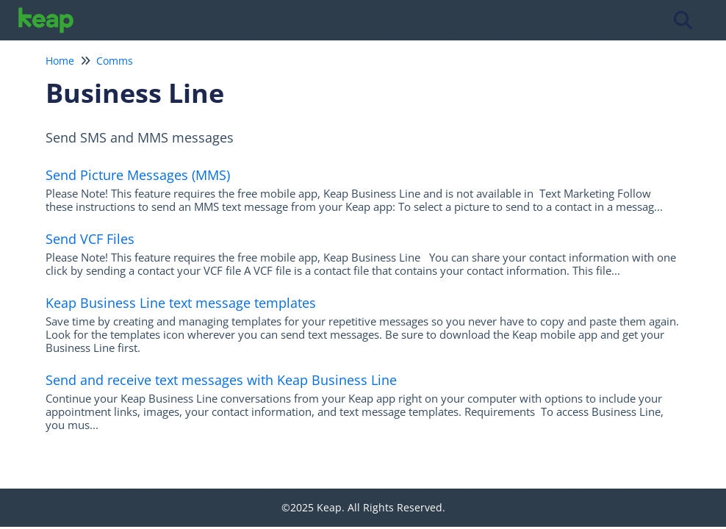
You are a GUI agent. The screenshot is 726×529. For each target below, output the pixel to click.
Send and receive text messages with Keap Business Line (221, 380)
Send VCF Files (90, 239)
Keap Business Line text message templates (181, 303)
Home (60, 61)
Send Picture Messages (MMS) (138, 175)
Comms (114, 61)
